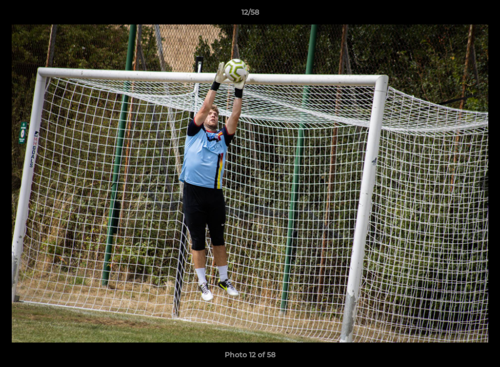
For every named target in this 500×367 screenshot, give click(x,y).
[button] (482, 14)
